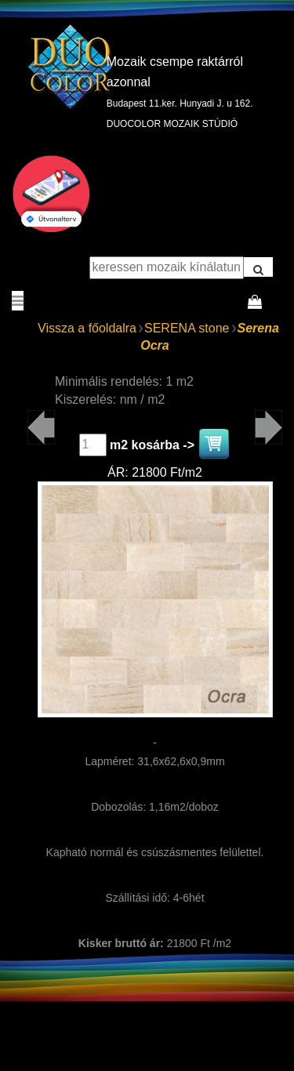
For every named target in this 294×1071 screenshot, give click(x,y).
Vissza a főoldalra (87, 328)
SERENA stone (187, 328)
